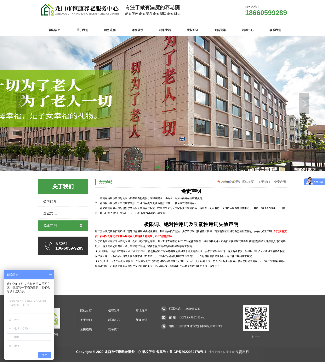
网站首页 (248, 181)
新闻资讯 (114, 348)
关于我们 (264, 181)
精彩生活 (114, 339)
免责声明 (279, 181)
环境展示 (141, 339)
